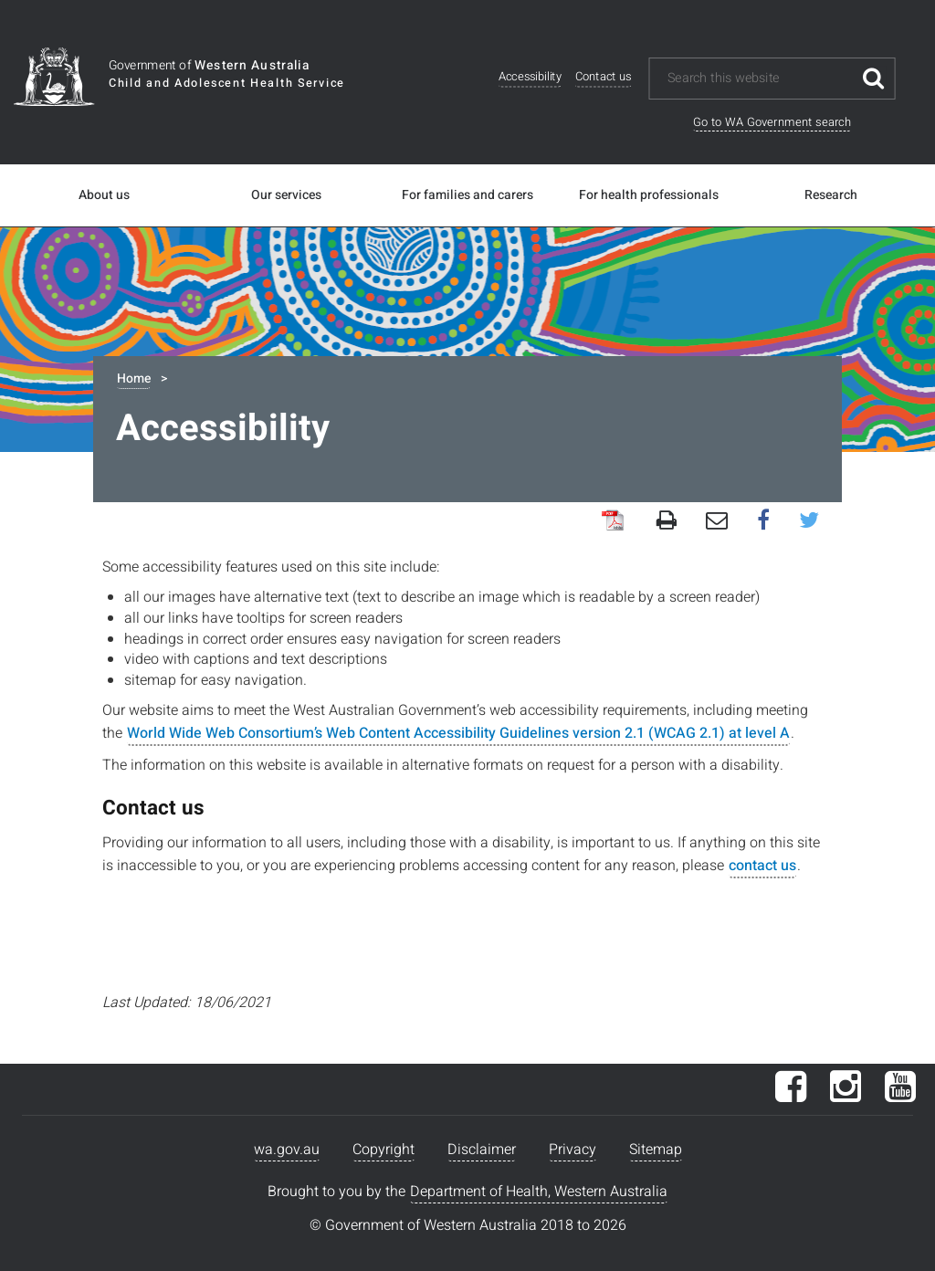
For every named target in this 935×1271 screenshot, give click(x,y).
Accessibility (530, 77)
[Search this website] (759, 78)
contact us (762, 866)
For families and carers (467, 195)
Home (134, 378)
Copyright (383, 1150)
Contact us (603, 77)
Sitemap (655, 1150)
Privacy (572, 1150)
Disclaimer (481, 1150)
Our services (286, 195)
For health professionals (649, 195)
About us (104, 195)
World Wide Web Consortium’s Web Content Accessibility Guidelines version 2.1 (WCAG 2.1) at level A (458, 733)
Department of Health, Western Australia (538, 1192)
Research (830, 195)
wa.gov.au (287, 1150)
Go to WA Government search (772, 122)
